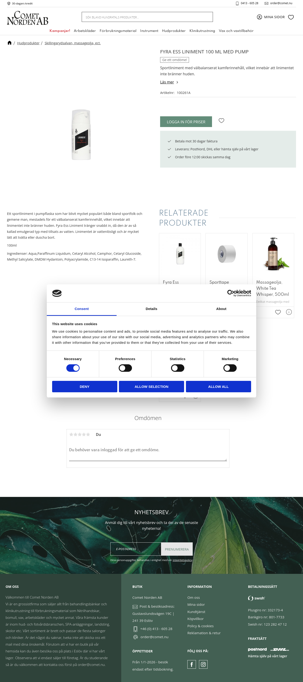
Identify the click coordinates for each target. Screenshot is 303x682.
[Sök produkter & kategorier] (141, 17)
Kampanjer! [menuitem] (59, 31)
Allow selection (151, 387)
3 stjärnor (79, 434)
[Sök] (206, 17)
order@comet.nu (281, 3)
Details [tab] (151, 309)
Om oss (193, 597)
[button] (291, 17)
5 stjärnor (88, 434)
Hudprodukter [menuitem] (174, 31)
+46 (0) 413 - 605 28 (156, 628)
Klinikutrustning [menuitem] (202, 31)
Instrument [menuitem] (149, 31)
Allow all (218, 387)
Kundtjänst (196, 611)
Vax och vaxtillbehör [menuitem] (236, 31)
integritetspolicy (182, 560)
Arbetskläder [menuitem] (85, 31)
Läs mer (167, 82)
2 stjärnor (75, 434)
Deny (85, 387)
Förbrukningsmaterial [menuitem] (118, 31)
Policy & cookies (200, 625)
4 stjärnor (84, 434)
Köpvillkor (195, 618)
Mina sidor (196, 604)
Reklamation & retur (204, 632)
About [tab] (221, 309)
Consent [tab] (82, 309)
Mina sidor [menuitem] (274, 17)
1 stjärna (71, 434)
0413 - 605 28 (249, 3)
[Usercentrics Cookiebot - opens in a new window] (230, 293)
